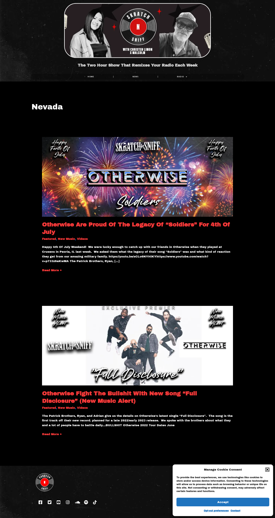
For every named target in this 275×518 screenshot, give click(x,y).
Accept (223, 502)
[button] (267, 470)
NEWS (136, 76)
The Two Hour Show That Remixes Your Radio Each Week (137, 65)
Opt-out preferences (216, 510)
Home (91, 76)
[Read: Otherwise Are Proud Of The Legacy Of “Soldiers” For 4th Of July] (137, 176)
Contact (235, 510)
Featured (49, 238)
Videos (82, 238)
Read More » (52, 270)
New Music (66, 238)
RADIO (182, 77)
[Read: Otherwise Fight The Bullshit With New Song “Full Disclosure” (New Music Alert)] (137, 345)
